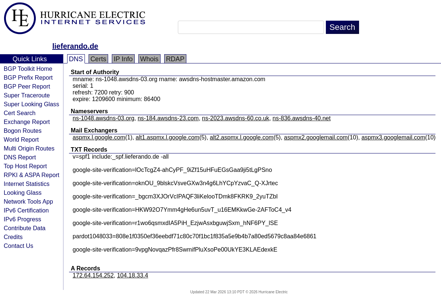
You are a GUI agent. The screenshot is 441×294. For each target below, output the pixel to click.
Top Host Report (25, 166)
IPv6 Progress (22, 219)
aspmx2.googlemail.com (316, 137)
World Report (21, 139)
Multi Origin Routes (29, 148)
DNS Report (20, 157)
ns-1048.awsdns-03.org (103, 118)
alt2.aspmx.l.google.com (242, 137)
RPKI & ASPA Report (31, 175)
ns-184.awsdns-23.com (168, 118)
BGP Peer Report (27, 86)
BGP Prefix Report (28, 77)
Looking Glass (23, 192)
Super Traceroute (27, 95)
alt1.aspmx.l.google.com (168, 137)
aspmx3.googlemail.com (393, 137)
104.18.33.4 (132, 275)
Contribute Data (24, 228)
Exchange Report (27, 121)
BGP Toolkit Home (28, 68)
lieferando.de (75, 46)
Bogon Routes (23, 130)
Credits (13, 237)
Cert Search (19, 113)
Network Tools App (28, 201)
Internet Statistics (26, 183)
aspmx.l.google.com (99, 137)
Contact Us (18, 245)
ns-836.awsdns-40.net (302, 118)
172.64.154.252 (93, 275)
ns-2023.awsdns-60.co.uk (235, 118)
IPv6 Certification (26, 210)
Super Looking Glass (31, 104)
